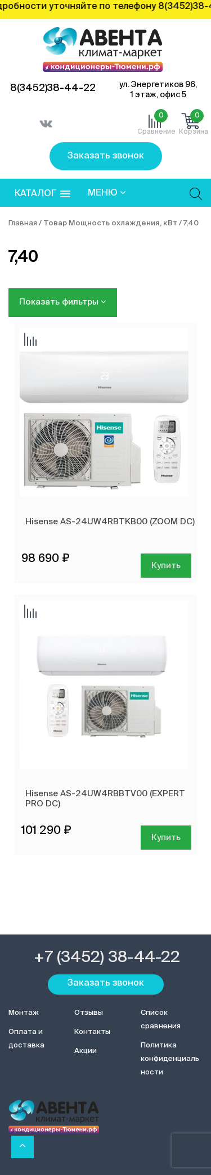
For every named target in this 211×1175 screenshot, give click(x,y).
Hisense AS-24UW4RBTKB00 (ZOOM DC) (110, 522)
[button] (42, 194)
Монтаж (23, 1013)
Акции (85, 1051)
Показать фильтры (62, 301)
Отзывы (88, 1013)
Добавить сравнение (30, 340)
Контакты (92, 1032)
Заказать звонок (106, 156)
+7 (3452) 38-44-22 (107, 957)
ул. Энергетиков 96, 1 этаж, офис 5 (158, 90)
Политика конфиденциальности (170, 1059)
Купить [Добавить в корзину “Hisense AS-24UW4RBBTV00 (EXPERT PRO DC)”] (166, 837)
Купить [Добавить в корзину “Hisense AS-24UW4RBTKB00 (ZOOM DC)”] (166, 565)
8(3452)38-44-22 (53, 88)
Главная (22, 223)
